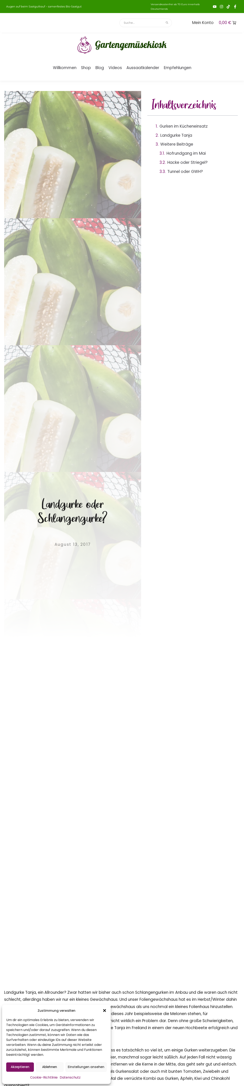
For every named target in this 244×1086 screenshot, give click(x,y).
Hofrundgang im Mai (186, 153)
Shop (86, 68)
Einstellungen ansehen (86, 1067)
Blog (99, 68)
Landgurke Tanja (176, 135)
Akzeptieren (20, 1067)
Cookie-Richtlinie (44, 1077)
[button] (104, 1010)
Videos (115, 68)
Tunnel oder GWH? (185, 171)
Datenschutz (70, 1077)
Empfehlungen (177, 68)
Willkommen (64, 68)
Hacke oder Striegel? (187, 162)
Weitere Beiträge (176, 144)
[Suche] (141, 23)
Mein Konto (203, 22)
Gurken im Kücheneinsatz (183, 126)
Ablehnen (49, 1067)
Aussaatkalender (142, 68)
